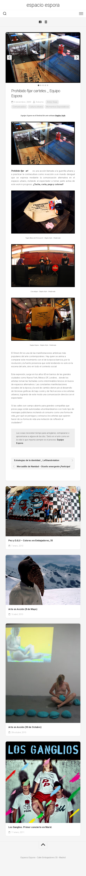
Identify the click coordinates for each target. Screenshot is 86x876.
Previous (9, 57)
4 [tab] (45, 85)
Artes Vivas (52, 102)
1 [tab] (38, 85)
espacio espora (43, 5)
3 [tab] (43, 85)
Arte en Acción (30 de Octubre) (24, 727)
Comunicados (19, 106)
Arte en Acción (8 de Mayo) (22, 609)
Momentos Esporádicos (57, 106)
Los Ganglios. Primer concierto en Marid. (30, 827)
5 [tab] (47, 85)
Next (76, 57)
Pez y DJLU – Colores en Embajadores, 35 (30, 540)
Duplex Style (60, 115)
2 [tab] (40, 85)
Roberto (40, 102)
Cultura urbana (36, 106)
